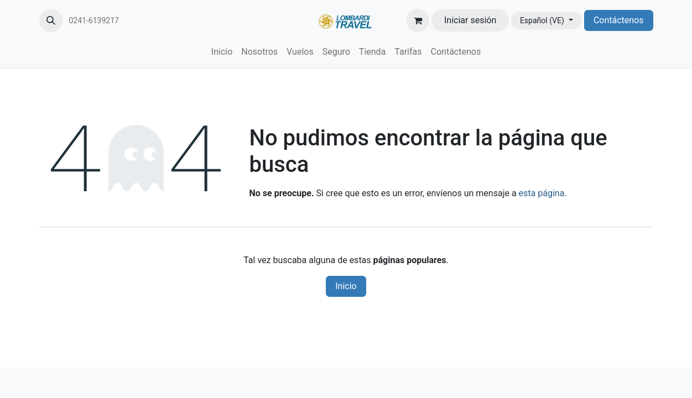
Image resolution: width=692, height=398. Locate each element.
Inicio (345, 286)
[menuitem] (222, 52)
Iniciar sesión (470, 20)
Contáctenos (619, 20)
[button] (51, 20)
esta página (542, 193)
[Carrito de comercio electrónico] (417, 20)
